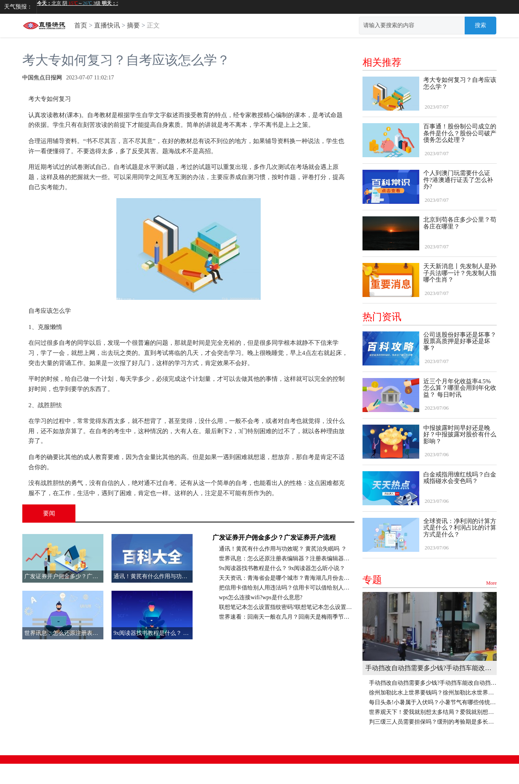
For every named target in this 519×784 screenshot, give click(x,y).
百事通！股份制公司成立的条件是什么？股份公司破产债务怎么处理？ (459, 133)
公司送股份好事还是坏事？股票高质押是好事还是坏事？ (459, 341)
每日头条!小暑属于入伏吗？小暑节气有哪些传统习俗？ (433, 702)
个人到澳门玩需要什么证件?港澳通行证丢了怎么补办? (458, 180)
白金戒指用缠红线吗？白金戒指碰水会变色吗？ (459, 478)
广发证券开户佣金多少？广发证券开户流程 (274, 537)
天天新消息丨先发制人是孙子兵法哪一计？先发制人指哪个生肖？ (459, 273)
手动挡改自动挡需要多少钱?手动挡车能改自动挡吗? (429, 667)
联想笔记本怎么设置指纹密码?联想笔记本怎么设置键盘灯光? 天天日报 (286, 607)
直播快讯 (107, 25)
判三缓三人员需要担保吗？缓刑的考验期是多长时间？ (433, 722)
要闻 (49, 513)
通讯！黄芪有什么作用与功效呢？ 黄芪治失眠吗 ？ (283, 549)
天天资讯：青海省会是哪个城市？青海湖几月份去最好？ (286, 578)
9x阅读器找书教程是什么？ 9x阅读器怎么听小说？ (282, 568)
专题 (429, 580)
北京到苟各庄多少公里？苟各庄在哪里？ (459, 223)
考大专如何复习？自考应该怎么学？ (459, 83)
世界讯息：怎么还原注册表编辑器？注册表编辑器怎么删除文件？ (286, 558)
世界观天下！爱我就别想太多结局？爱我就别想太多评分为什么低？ (433, 712)
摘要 (133, 25)
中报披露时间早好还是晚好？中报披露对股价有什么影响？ (459, 434)
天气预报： (18, 7)
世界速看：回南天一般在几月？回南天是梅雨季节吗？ (286, 617)
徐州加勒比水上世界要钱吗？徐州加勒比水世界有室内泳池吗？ (433, 693)
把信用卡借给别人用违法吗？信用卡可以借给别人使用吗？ (286, 588)
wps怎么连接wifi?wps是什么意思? (260, 597)
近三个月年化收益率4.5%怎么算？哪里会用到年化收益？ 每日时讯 (459, 388)
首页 (80, 25)
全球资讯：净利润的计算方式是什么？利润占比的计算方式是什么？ (459, 528)
